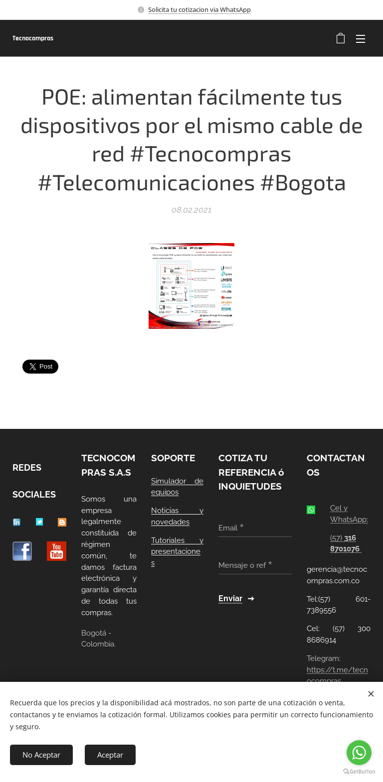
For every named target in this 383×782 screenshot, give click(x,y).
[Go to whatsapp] (359, 752)
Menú (360, 38)
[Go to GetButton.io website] (359, 772)
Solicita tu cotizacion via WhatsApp (199, 9)
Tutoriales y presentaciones (177, 552)
